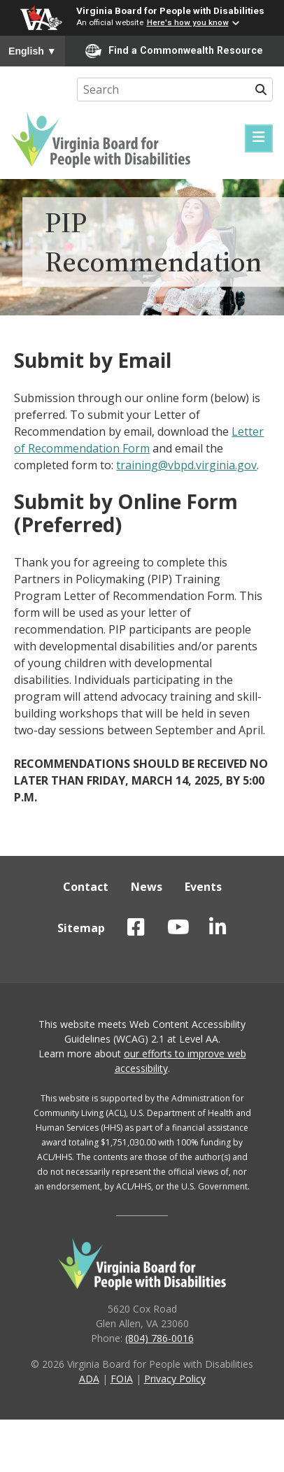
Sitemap (81, 928)
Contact (85, 886)
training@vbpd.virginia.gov (186, 465)
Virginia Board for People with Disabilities (170, 10)
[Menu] (259, 138)
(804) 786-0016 (159, 1338)
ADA (89, 1378)
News (146, 886)
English (32, 51)
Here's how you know (188, 22)
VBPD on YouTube (178, 927)
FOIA (122, 1378)
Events (203, 886)
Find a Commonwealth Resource (174, 51)
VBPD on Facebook (136, 927)
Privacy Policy (175, 1378)
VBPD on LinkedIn (218, 927)
